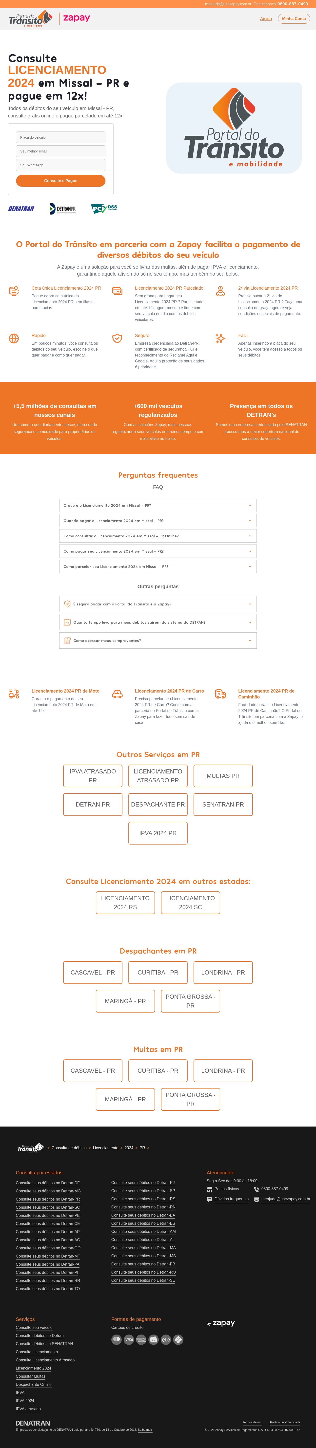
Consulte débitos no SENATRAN (44, 1344)
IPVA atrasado (28, 1409)
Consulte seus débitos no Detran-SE (143, 1280)
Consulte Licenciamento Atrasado (45, 1360)
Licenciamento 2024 (33, 1368)
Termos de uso (252, 1422)
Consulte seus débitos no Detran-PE (48, 1215)
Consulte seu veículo (34, 1327)
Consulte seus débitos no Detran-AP (48, 1232)
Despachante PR (158, 804)
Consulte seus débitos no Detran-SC (48, 1207)
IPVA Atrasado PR (93, 776)
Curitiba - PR (158, 972)
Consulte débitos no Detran (40, 1336)
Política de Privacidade (285, 1422)
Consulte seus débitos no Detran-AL (143, 1240)
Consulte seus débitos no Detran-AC (48, 1240)
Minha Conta (294, 19)
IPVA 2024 (25, 1401)
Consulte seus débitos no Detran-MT (48, 1256)
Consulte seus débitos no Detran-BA (143, 1215)
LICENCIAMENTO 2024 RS (125, 902)
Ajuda (266, 18)
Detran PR (93, 804)
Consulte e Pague (60, 181)
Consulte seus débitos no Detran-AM (143, 1231)
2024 (129, 1148)
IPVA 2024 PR (158, 833)
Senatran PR (223, 804)
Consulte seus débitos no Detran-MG (48, 1191)
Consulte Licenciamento (37, 1352)
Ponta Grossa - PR (191, 1001)
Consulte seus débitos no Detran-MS (143, 1256)
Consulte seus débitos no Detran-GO (48, 1248)
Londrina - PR (223, 972)
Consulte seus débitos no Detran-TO (48, 1289)
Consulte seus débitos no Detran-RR (48, 1281)
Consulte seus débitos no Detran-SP (143, 1191)
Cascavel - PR (93, 972)
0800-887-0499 (274, 1189)
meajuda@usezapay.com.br (285, 1199)
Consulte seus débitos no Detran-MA (143, 1248)
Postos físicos (227, 1189)
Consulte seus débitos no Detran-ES (143, 1223)
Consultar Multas (30, 1376)
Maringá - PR (125, 1001)
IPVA (20, 1393)
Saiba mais (145, 1429)
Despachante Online (34, 1384)
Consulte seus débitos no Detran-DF (48, 1183)
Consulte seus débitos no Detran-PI (47, 1272)
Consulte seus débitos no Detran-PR (48, 1199)
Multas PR (223, 775)
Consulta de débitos (69, 1148)
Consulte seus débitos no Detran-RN (143, 1207)
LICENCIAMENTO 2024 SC (190, 902)
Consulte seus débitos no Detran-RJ (143, 1183)
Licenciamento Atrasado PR (158, 776)
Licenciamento (105, 1148)
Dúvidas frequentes (232, 1199)
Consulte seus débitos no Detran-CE (48, 1224)
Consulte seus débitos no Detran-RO (143, 1272)
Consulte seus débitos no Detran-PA (47, 1264)
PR (142, 1148)
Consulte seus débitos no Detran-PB (143, 1264)
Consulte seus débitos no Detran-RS (143, 1199)
